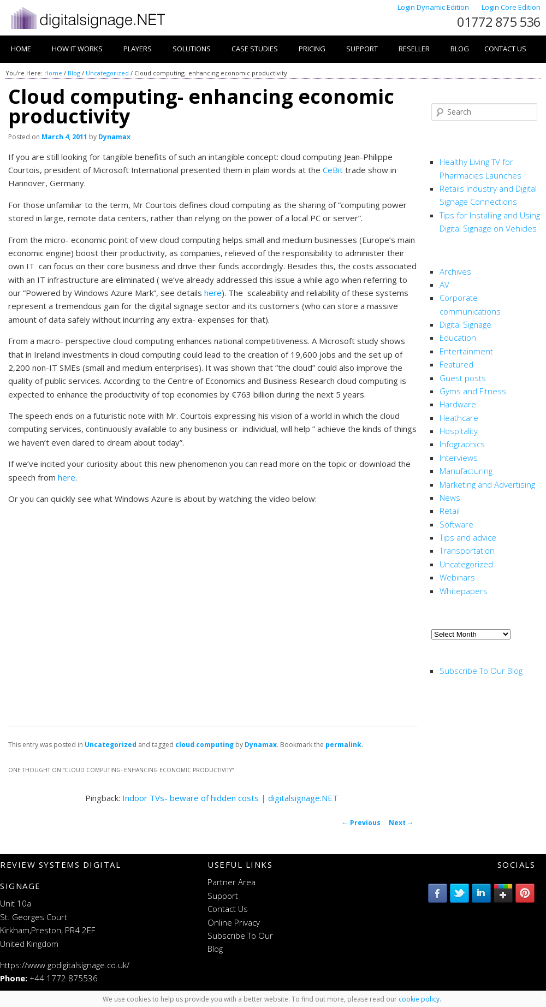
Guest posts (463, 377)
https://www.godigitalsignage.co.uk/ (64, 964)
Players (137, 49)
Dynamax (114, 136)
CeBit (333, 169)
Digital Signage (465, 324)
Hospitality (459, 430)
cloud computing (204, 744)
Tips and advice (468, 537)
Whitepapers (464, 590)
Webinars (457, 577)
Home (21, 49)
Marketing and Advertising (487, 484)
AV (444, 284)
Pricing (312, 49)
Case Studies (255, 49)
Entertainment (466, 351)
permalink (343, 744)
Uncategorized (107, 73)
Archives (455, 271)
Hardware (458, 404)
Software (456, 524)
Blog (459, 49)
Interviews (459, 457)
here (213, 292)
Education (458, 337)
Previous (361, 822)
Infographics (462, 444)
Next (401, 822)
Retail (450, 510)
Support (362, 49)
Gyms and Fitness (473, 391)
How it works (77, 49)
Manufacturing (466, 470)
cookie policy (419, 999)
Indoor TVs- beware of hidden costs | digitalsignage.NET (230, 797)
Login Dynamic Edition (434, 7)
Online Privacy (233, 922)
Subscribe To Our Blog (481, 670)
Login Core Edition (511, 7)
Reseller (414, 49)
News (450, 497)
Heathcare (459, 417)
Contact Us (505, 49)
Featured (456, 364)
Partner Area (231, 881)
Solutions (192, 49)
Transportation (467, 550)
